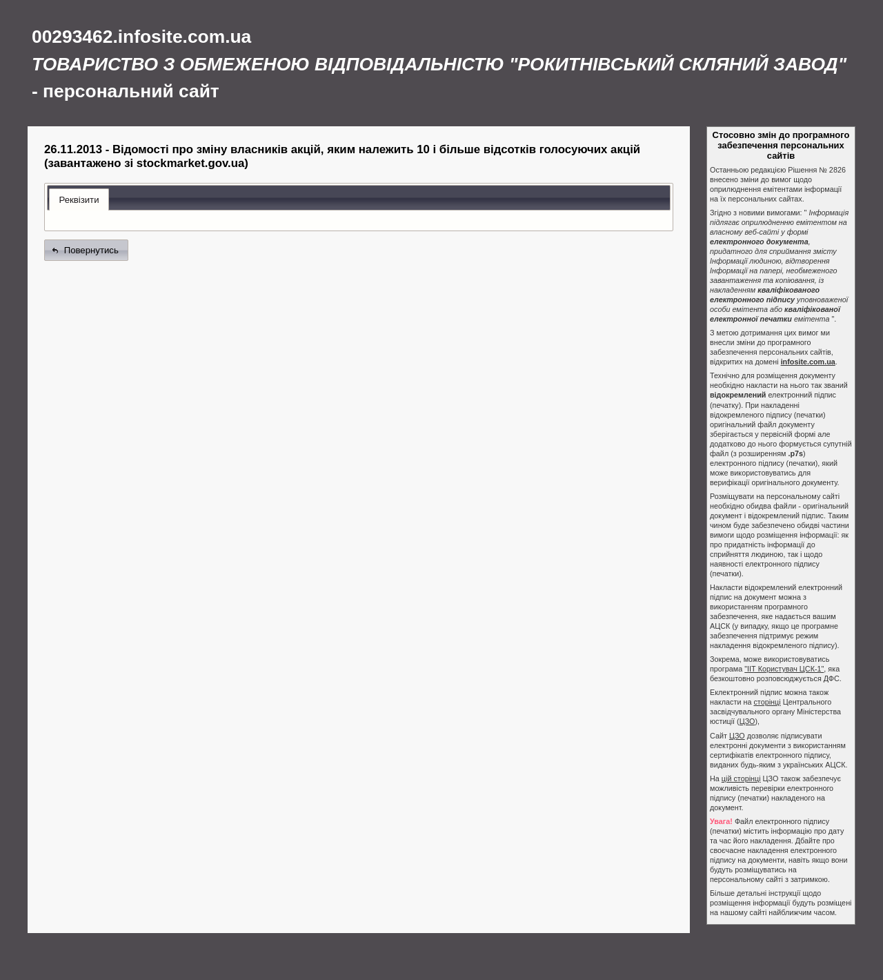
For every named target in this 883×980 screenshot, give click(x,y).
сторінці (766, 702)
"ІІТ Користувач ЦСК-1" (784, 669)
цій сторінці (741, 778)
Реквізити (79, 200)
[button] (86, 250)
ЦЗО (747, 721)
